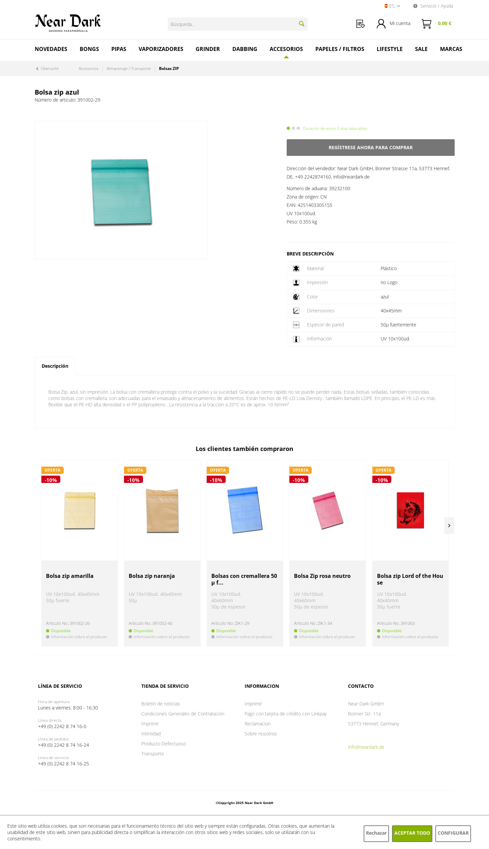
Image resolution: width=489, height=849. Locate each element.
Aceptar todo (412, 833)
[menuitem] (360, 24)
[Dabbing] (245, 49)
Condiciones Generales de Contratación (182, 713)
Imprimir (150, 723)
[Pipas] (119, 49)
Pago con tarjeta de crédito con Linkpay (286, 713)
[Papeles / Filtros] (340, 49)
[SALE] (421, 49)
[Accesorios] (286, 49)
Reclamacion (258, 723)
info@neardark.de (366, 747)
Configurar (453, 833)
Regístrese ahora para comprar (371, 147)
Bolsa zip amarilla (70, 576)
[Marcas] (451, 49)
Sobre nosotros (261, 733)
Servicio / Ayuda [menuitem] (433, 6)
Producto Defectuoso (163, 743)
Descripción (55, 366)
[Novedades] (51, 49)
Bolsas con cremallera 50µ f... (244, 579)
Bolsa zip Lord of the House (410, 579)
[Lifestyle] (390, 49)
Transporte (152, 753)
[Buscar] (302, 23)
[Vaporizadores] (161, 49)
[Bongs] (89, 49)
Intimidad (151, 733)
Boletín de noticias (160, 703)
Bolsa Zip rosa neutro (322, 576)
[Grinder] (208, 49)
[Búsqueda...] (238, 24)
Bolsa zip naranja (152, 576)
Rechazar (376, 833)
